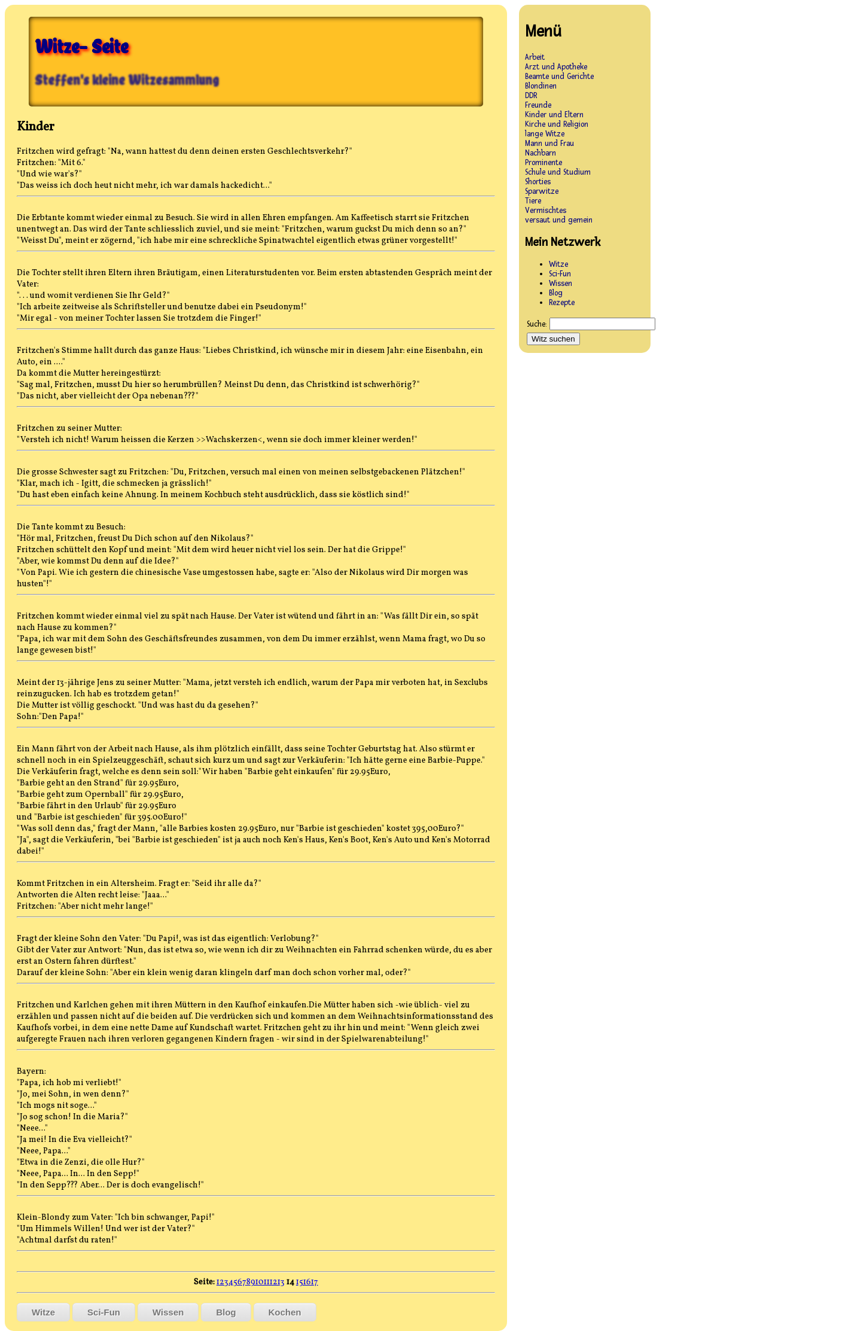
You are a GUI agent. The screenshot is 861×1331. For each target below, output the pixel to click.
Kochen (284, 1312)
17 (314, 1282)
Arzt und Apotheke (556, 67)
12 (273, 1282)
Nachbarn (540, 153)
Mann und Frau (549, 143)
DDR (531, 95)
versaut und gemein (559, 220)
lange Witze (544, 134)
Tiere (533, 201)
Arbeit (535, 57)
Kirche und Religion (556, 124)
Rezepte (562, 302)
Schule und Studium (558, 172)
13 (281, 1282)
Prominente (543, 162)
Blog (226, 1312)
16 (307, 1282)
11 (267, 1282)
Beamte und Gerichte (559, 76)
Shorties (538, 182)
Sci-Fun (103, 1312)
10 (259, 1282)
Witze (43, 1312)
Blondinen (541, 86)
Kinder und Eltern (554, 115)
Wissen (168, 1312)
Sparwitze (541, 191)
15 (299, 1282)
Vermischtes (545, 210)
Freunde (538, 105)
